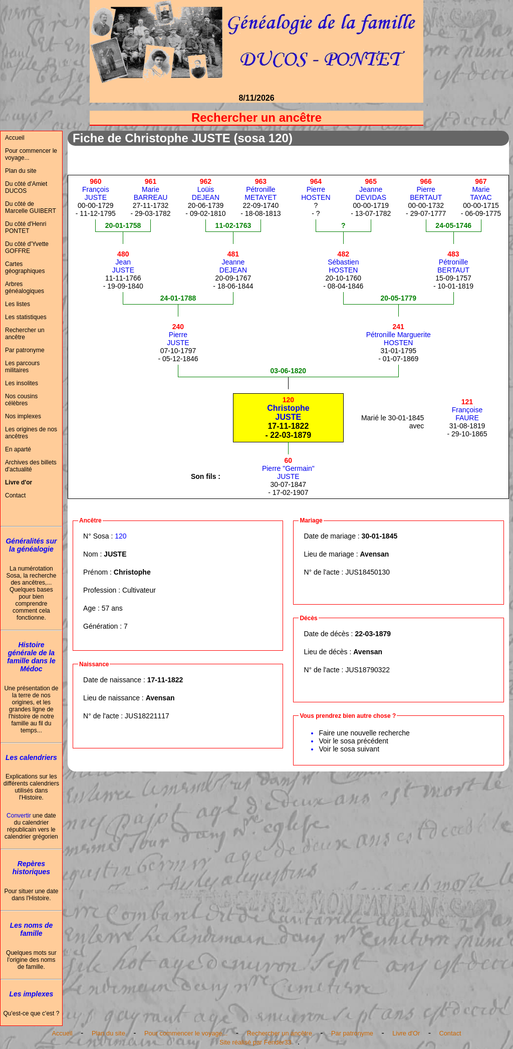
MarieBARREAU (151, 189)
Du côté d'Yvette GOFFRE (27, 247)
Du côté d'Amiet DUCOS (26, 187)
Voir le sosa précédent (353, 741)
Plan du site (21, 170)
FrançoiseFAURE (467, 410)
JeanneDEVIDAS (371, 189)
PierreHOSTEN (315, 189)
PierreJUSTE (178, 335)
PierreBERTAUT (426, 189)
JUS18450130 (367, 572)
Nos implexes (23, 416)
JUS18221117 (147, 716)
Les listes (17, 304)
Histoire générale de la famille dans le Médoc (31, 657)
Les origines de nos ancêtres (31, 433)
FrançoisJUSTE (95, 189)
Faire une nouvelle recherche (364, 733)
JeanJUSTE (123, 262)
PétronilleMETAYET (260, 189)
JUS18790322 (367, 670)
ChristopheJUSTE (288, 408)
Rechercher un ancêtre (25, 334)
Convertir (19, 815)
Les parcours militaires (22, 367)
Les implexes (31, 994)
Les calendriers (31, 757)
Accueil (15, 137)
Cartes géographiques (25, 267)
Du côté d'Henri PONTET (25, 227)
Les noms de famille (31, 929)
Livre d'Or (406, 1033)
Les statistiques (26, 317)
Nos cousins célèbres (21, 400)
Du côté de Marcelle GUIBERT (30, 207)
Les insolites (21, 383)
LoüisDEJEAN (205, 189)
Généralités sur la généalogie (31, 545)
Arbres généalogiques (24, 288)
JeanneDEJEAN (233, 262)
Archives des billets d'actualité (31, 466)
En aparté (18, 449)
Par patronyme (25, 350)
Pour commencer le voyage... (31, 154)
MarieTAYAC (481, 189)
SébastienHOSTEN (343, 262)
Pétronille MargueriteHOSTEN (398, 335)
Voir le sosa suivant (349, 749)
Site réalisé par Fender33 (255, 1042)
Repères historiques (31, 868)
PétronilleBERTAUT (453, 262)
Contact (15, 495)
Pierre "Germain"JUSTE (288, 468)
